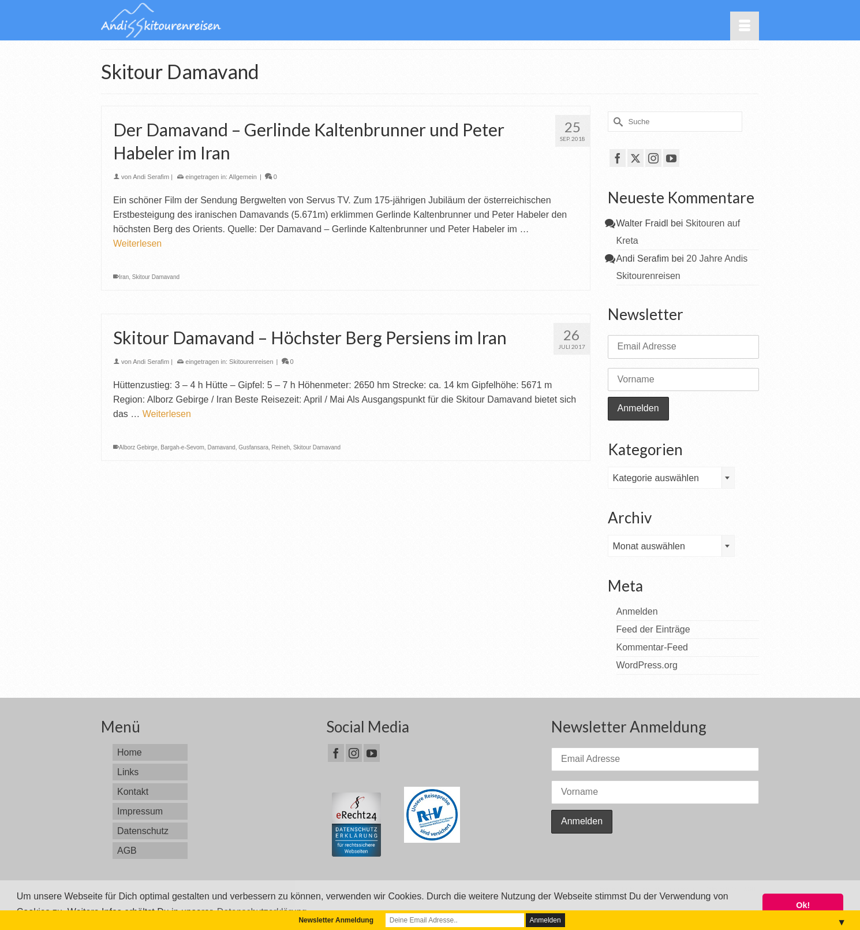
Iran (124, 277)
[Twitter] (635, 158)
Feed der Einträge (653, 629)
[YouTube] (671, 158)
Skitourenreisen (251, 361)
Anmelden (637, 611)
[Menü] (744, 26)
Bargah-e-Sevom (182, 447)
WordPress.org (647, 665)
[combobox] (671, 478)
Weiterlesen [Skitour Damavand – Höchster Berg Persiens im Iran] (167, 414)
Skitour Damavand (156, 277)
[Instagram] (653, 158)
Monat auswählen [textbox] (649, 546)
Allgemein (243, 176)
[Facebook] (618, 158)
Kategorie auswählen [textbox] (656, 478)
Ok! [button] (803, 905)
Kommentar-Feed (652, 647)
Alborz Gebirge (138, 447)
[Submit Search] (616, 121)
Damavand (221, 447)
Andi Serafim (151, 176)
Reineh (281, 447)
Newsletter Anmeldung (335, 920)
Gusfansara (253, 447)
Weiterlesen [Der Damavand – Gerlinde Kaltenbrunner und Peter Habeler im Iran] (137, 243)
